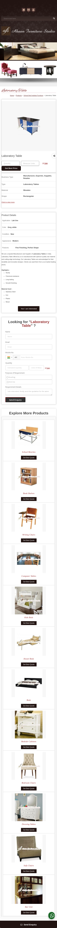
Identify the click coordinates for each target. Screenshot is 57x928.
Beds (29, 700)
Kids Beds (28, 617)
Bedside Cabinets (28, 741)
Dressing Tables (29, 824)
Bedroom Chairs (29, 783)
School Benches (28, 452)
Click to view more (8, 202)
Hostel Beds (29, 659)
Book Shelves (29, 493)
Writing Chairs (28, 534)
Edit (45, 163)
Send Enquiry (28, 925)
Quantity (8, 363)
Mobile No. (9, 352)
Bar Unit (29, 907)
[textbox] (30, 163)
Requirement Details (13, 387)
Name (7, 332)
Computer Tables (28, 576)
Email (7, 342)
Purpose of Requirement (15, 373)
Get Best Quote (29, 458)
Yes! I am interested (29, 309)
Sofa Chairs (29, 865)
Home (12, 95)
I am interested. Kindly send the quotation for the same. (28, 392)
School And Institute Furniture (33, 95)
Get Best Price (11, 168)
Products (19, 95)
